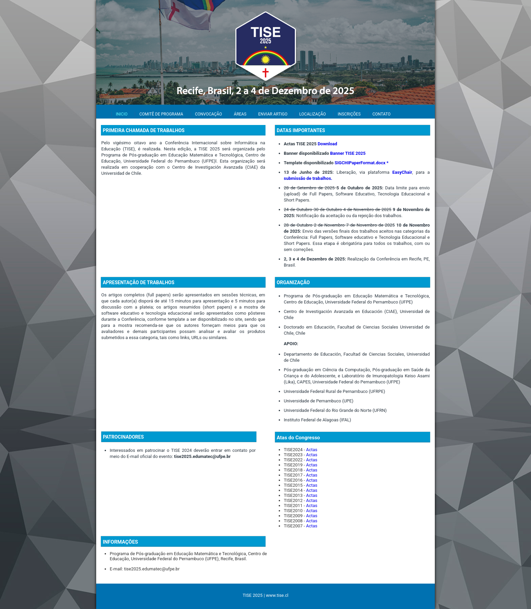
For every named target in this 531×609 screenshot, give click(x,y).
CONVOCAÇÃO (208, 114)
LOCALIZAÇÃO (312, 114)
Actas (311, 449)
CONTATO (381, 114)
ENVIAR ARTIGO (273, 114)
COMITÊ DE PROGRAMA (161, 114)
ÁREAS (240, 114)
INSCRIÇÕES (349, 114)
